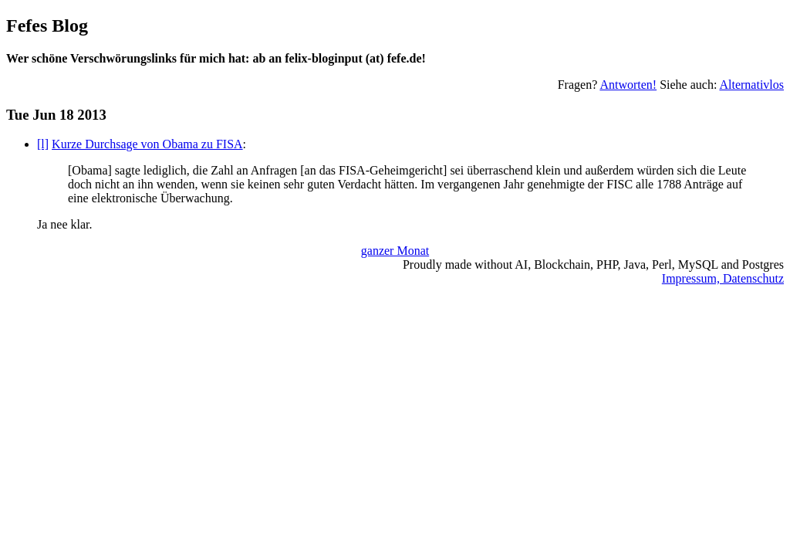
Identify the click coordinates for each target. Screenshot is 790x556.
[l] (43, 144)
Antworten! (628, 84)
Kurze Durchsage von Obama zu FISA (147, 144)
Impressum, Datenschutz (723, 278)
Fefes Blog (47, 25)
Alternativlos (751, 84)
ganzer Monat (395, 250)
